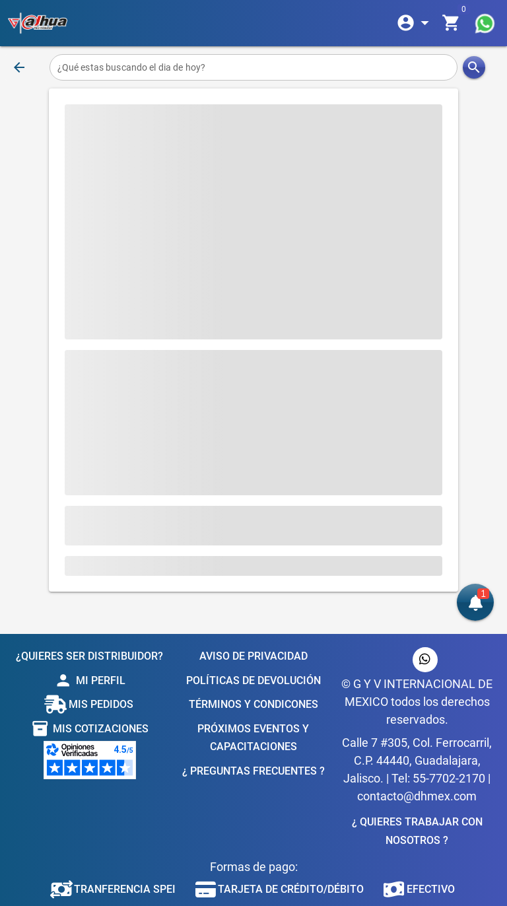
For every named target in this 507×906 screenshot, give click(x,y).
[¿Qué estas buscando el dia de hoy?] (253, 67)
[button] (475, 602)
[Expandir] (415, 23)
